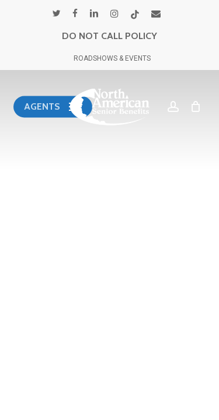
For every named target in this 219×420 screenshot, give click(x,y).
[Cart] (193, 107)
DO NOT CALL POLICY (109, 35)
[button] (52, 107)
